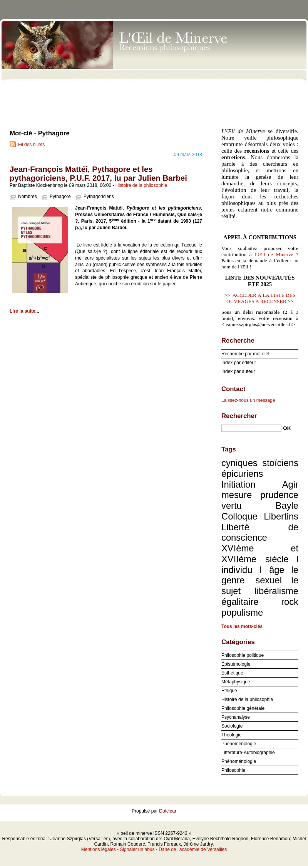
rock (289, 601)
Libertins (281, 516)
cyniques (239, 463)
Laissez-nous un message (248, 400)
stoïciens (280, 463)
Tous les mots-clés (242, 626)
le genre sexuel (259, 575)
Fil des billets (31, 144)
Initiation (238, 484)
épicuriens (242, 473)
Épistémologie (235, 664)
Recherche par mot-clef (245, 353)
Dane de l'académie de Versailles (193, 849)
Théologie (231, 735)
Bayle (287, 505)
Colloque (239, 516)
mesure (236, 495)
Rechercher (239, 416)
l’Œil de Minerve (273, 254)
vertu (231, 505)
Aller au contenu (213, 5)
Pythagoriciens (99, 196)
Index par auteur (238, 371)
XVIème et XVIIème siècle (259, 553)
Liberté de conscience (259, 532)
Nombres (27, 196)
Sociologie (232, 726)
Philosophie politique (242, 655)
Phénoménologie (238, 743)
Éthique (229, 690)
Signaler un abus (137, 849)
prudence (279, 495)
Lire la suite (22, 311)
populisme (242, 612)
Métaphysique (235, 681)
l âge (272, 570)
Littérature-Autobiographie (248, 752)
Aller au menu (247, 5)
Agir (290, 484)
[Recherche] (251, 428)
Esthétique (232, 673)
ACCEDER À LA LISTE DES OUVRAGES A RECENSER (260, 298)
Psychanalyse (235, 717)
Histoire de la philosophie (141, 185)
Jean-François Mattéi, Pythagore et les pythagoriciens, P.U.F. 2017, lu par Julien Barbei (98, 173)
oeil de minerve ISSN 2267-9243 (154, 65)
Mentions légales (98, 849)
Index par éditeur (238, 362)
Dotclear (167, 811)
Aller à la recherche (285, 5)
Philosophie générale (242, 708)
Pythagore (60, 196)
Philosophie (233, 770)
